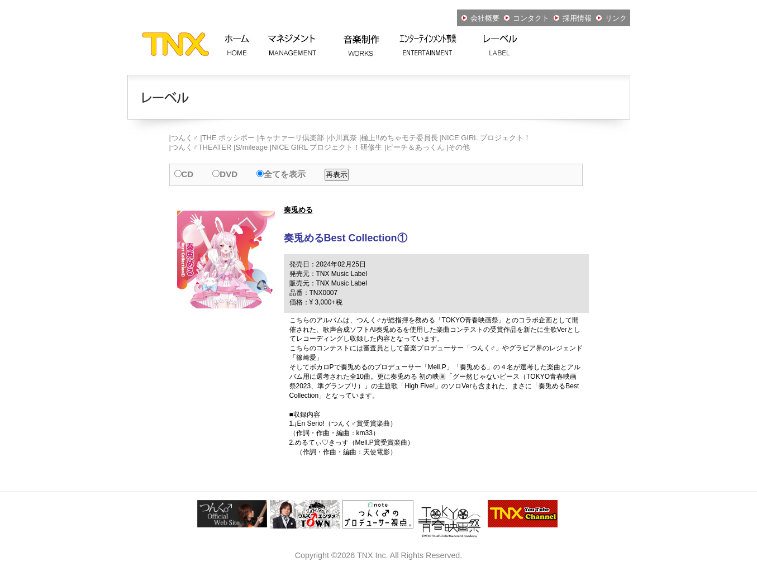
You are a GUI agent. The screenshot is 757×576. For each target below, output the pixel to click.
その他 (459, 147)
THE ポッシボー (228, 138)
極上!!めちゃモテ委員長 (399, 138)
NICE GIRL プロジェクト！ (486, 138)
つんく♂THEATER (201, 147)
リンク (611, 18)
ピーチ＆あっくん (415, 147)
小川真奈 (342, 138)
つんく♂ (184, 138)
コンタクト (526, 18)
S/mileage (251, 147)
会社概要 (480, 18)
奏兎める (298, 210)
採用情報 (573, 18)
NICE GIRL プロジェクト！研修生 (327, 147)
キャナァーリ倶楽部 (291, 138)
